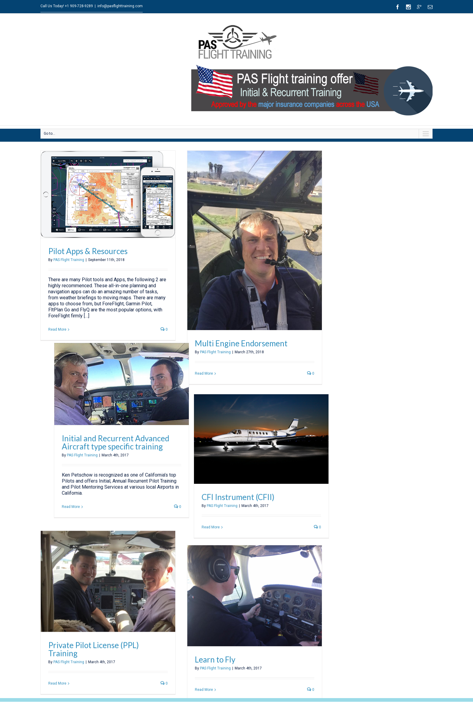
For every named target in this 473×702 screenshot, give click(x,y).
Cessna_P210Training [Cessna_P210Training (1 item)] (327, 696)
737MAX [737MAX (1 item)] (340, 686)
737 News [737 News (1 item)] (318, 686)
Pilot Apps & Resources (88, 251)
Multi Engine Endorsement (239, 343)
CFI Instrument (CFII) (256, 488)
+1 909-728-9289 (79, 6)
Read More (57, 329)
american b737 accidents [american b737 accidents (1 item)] (372, 686)
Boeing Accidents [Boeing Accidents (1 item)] (411, 686)
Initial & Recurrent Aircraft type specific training (89, 693)
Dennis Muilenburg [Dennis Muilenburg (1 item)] (365, 696)
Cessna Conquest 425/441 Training (77, 679)
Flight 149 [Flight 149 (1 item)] (412, 696)
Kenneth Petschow (194, 668)
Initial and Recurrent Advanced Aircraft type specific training (155, 412)
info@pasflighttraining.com (120, 6)
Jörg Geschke (188, 683)
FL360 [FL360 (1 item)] (392, 696)
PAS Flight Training (68, 260)
